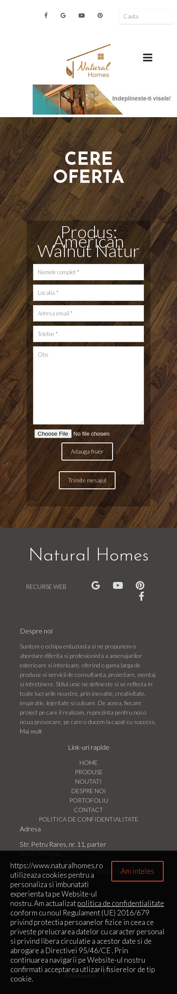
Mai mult (31, 731)
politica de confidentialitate (120, 903)
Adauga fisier (87, 451)
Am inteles (137, 871)
